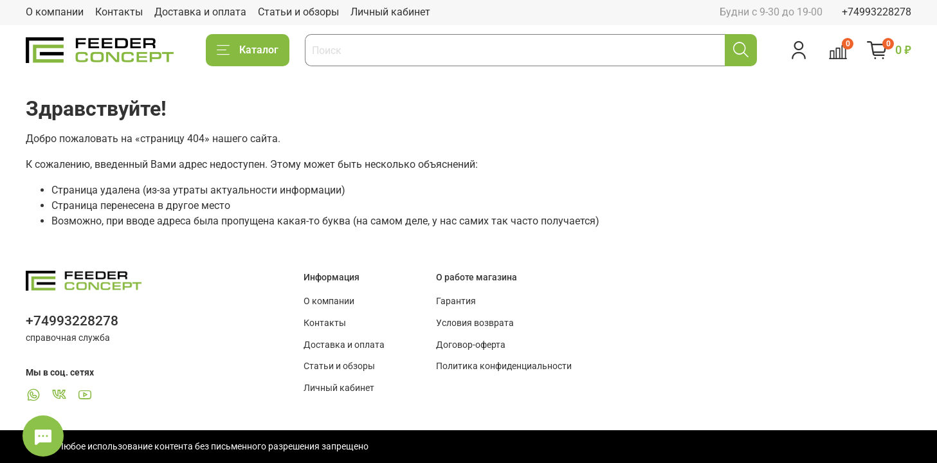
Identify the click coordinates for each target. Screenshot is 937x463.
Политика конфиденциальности (504, 366)
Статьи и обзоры (298, 12)
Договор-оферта (470, 345)
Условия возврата (475, 323)
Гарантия (456, 301)
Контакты (119, 12)
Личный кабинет (390, 12)
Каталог (247, 50)
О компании (55, 12)
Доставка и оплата (200, 12)
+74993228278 (876, 12)
